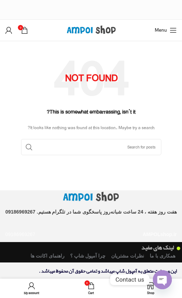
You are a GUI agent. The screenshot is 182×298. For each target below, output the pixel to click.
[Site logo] (91, 29)
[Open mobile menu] (165, 30)
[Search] (91, 147)
